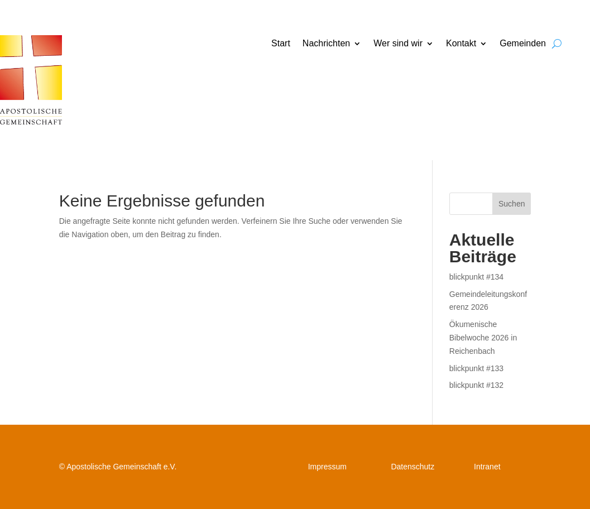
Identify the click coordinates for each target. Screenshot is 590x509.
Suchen (511, 203)
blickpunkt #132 (476, 385)
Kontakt (461, 44)
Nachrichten (326, 44)
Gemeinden (523, 44)
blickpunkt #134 (476, 276)
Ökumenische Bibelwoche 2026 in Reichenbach (483, 338)
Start (280, 44)
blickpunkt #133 (476, 368)
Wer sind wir (398, 44)
